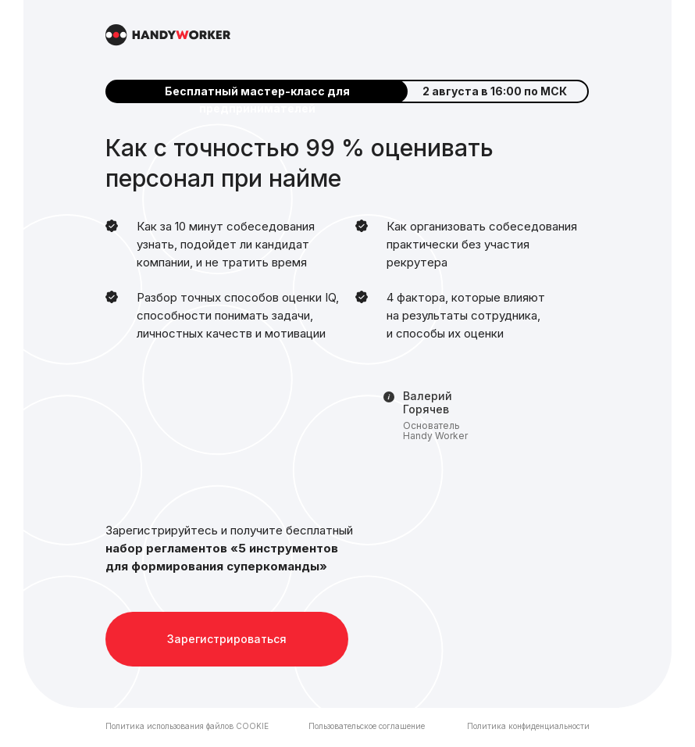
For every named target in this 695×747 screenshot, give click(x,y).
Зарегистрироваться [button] (227, 638)
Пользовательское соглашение (366, 726)
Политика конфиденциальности (528, 726)
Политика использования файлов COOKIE (187, 726)
